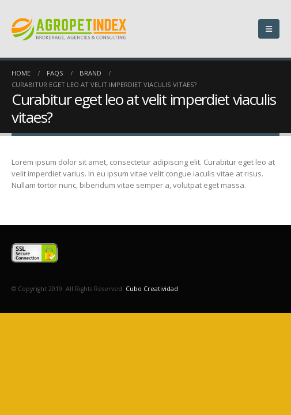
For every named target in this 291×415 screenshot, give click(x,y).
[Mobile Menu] (268, 29)
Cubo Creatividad (152, 289)
